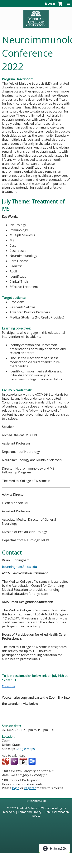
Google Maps (25, 749)
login (15, 788)
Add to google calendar (6, 761)
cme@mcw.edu (36, 801)
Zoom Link (8, 686)
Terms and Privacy (29, 812)
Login (51, 3)
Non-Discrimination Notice (50, 813)
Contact (12, 552)
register (30, 788)
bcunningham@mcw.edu (19, 567)
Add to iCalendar (23, 761)
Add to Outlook (32, 761)
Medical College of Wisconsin (35, 808)
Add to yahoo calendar (14, 761)
